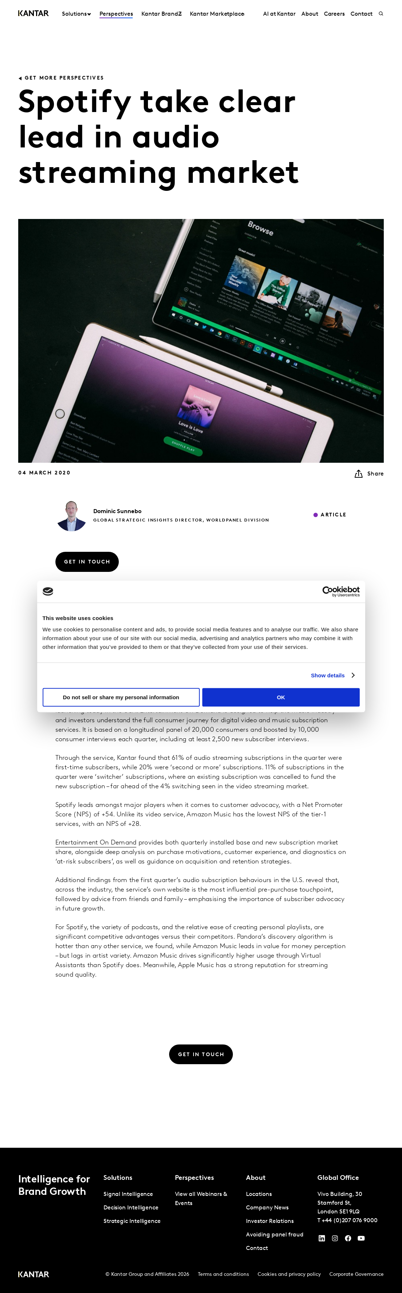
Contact (361, 14)
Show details (328, 675)
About (309, 14)
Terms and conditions (223, 1274)
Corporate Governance (356, 1274)
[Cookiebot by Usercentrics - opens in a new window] (328, 591)
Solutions (74, 14)
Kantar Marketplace (217, 14)
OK (281, 697)
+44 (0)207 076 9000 (349, 1221)
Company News (267, 1208)
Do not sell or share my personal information (121, 697)
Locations (259, 1194)
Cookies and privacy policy (289, 1274)
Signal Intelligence (128, 1194)
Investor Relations (270, 1221)
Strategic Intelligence (132, 1221)
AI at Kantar (279, 14)
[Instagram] (335, 1240)
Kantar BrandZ (161, 14)
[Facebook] (348, 1240)
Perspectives (116, 14)
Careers (334, 14)
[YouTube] (321, 1240)
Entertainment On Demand (96, 842)
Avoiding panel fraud (274, 1235)
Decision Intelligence (131, 1208)
